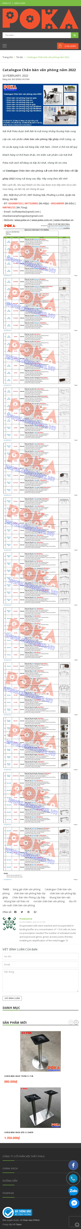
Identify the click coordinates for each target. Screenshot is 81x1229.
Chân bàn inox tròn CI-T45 (18, 1076)
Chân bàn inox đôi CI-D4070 (18, 1132)
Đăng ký (7, 3)
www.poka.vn (22, 220)
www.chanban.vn (64, 220)
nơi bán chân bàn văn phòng (49, 901)
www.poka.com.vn (42, 220)
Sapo (19, 1224)
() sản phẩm (70, 46)
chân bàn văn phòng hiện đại (29, 893)
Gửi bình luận (12, 998)
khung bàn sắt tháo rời (16, 901)
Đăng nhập (19, 3)
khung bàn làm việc (60, 897)
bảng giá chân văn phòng (26, 889)
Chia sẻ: (7, 911)
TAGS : (7, 889)
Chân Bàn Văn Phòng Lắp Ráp (28, 897)
